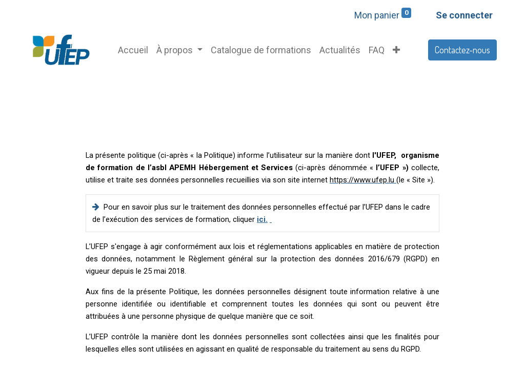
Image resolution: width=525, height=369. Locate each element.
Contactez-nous (462, 49)
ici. (262, 219)
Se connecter (464, 15)
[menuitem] (133, 50)
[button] (396, 50)
